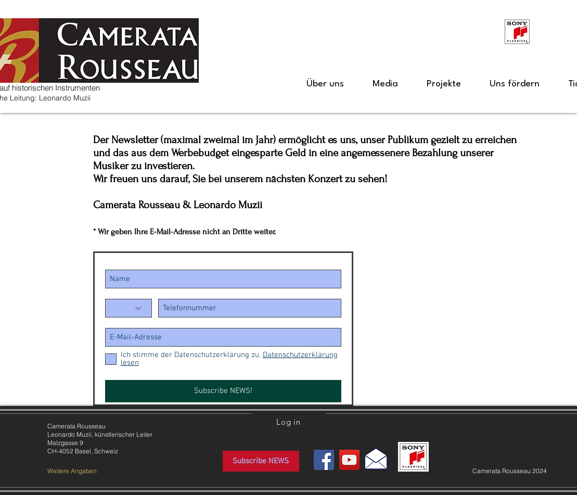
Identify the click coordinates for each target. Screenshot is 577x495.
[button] (325, 84)
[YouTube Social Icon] (349, 460)
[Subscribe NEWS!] (223, 391)
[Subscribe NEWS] (261, 461)
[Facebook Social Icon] (324, 460)
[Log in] (289, 421)
